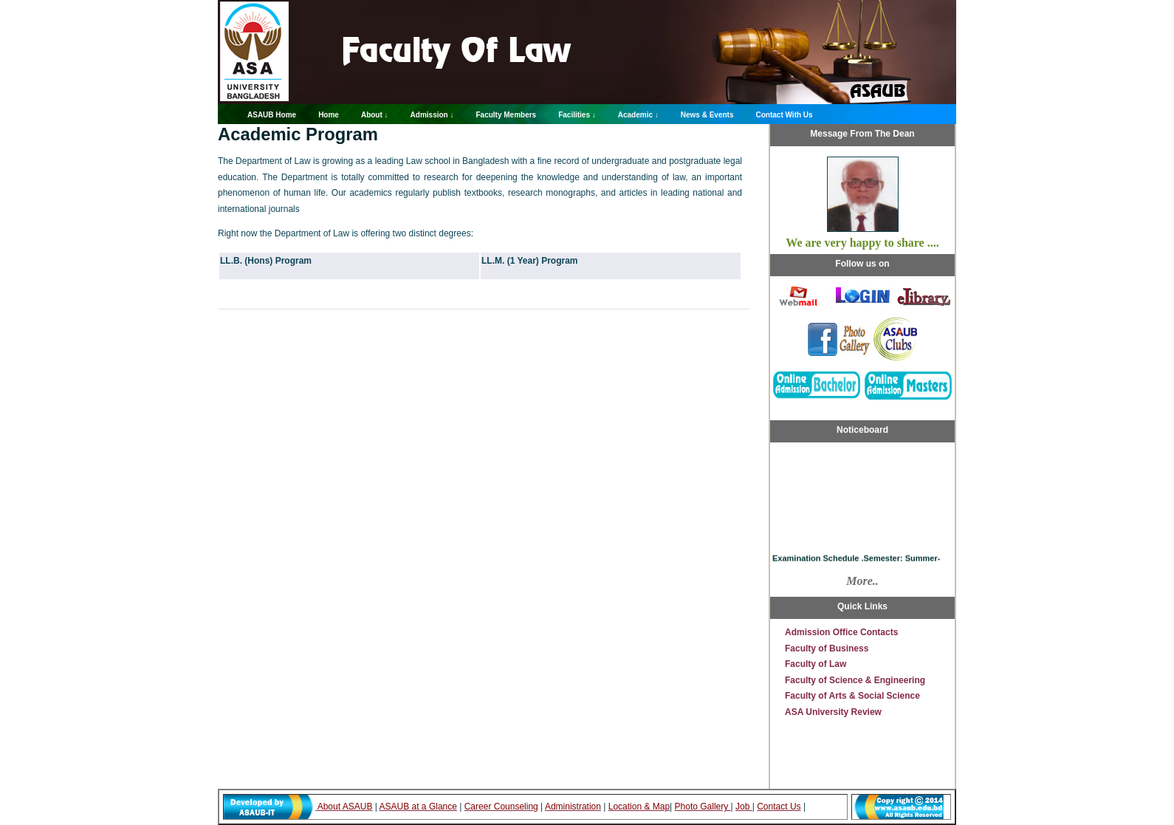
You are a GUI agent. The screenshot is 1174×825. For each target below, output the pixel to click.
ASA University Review (833, 712)
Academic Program (298, 134)
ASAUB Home (271, 115)
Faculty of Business (826, 648)
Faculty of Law (815, 664)
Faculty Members (506, 115)
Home (328, 115)
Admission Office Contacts (841, 632)
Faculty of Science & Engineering (855, 680)
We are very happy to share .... (862, 242)
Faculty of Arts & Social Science (852, 696)
